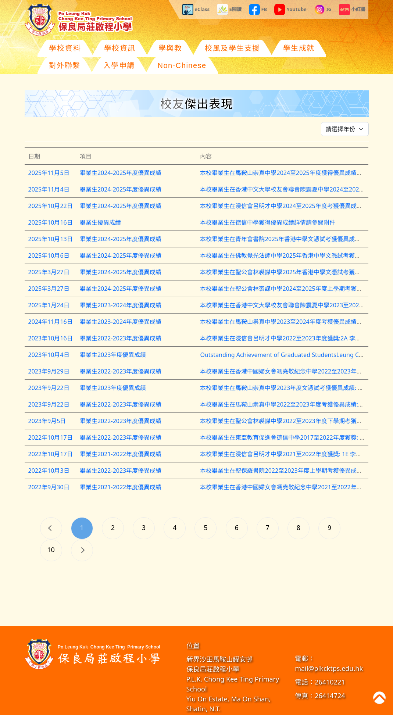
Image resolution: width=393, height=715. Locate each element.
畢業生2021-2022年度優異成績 (120, 437)
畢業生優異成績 (100, 205)
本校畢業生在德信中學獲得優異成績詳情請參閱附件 (267, 205)
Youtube (290, 9)
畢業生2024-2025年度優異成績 (120, 155)
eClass (196, 9)
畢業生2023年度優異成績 (113, 337)
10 (51, 532)
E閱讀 (229, 9)
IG (323, 9)
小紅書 (352, 9)
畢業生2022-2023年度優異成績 (120, 321)
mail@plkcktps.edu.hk (329, 651)
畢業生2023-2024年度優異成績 (120, 288)
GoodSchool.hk (282, 707)
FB (258, 9)
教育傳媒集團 (252, 707)
